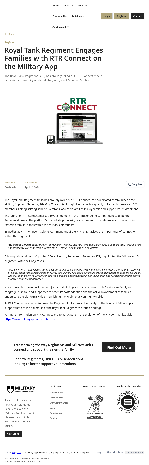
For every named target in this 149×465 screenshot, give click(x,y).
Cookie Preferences (135, 452)
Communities (59, 16)
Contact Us (13, 433)
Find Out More (119, 347)
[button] (68, 5)
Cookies (107, 452)
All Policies (118, 452)
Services (82, 5)
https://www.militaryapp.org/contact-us (30, 319)
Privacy (98, 452)
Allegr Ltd (16, 452)
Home (55, 5)
